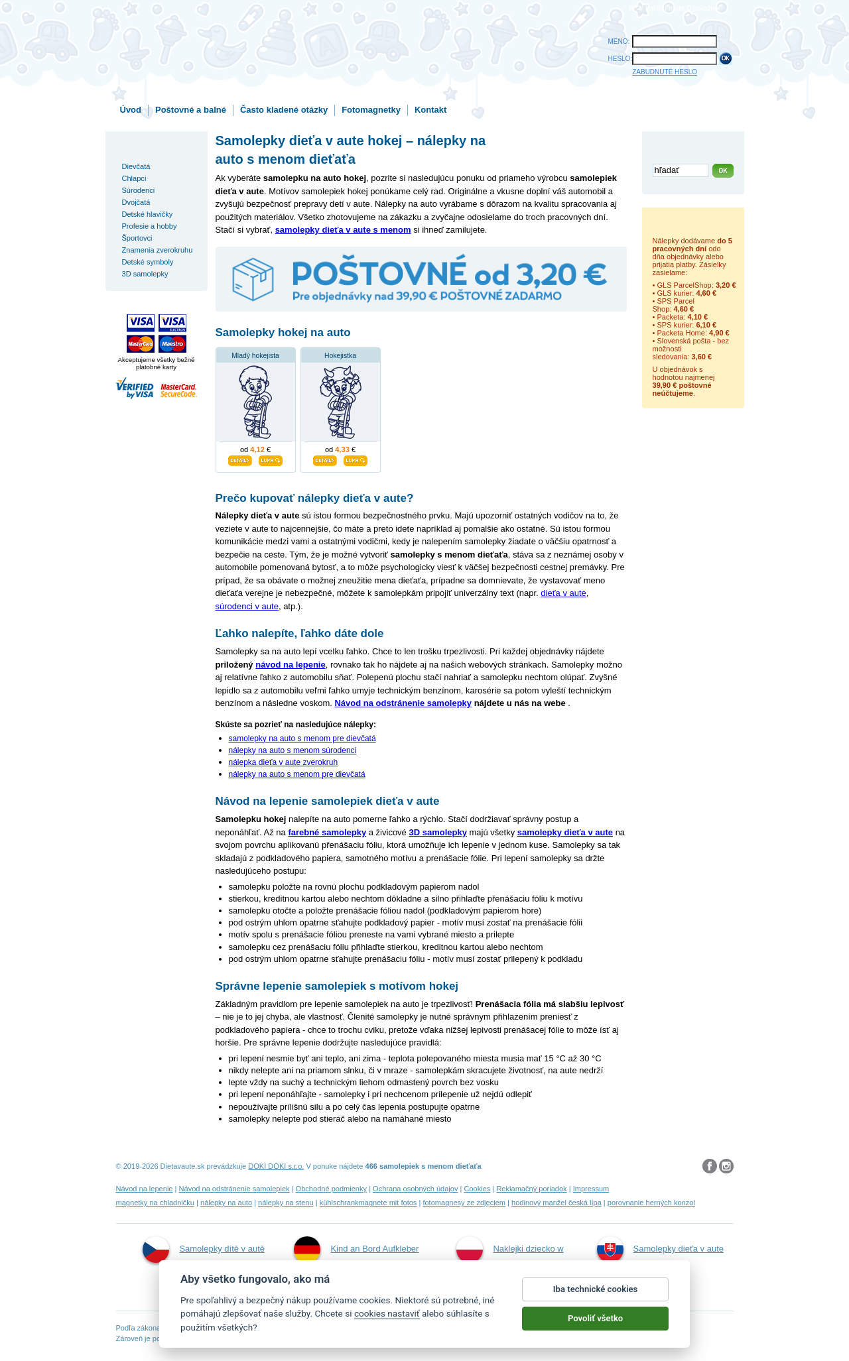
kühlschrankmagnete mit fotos (368, 1203)
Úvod (131, 110)
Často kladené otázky (284, 110)
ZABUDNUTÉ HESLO (664, 72)
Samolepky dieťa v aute (660, 1249)
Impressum (591, 1189)
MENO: (619, 41)
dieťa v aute (563, 593)
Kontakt (430, 110)
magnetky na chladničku (155, 1203)
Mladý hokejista (255, 355)
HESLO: (620, 58)
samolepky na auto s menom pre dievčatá (302, 738)
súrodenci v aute (247, 606)
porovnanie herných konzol (651, 1203)
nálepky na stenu (286, 1203)
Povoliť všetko (595, 1318)
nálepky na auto (226, 1203)
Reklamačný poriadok (531, 1189)
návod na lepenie (290, 665)
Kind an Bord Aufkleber (356, 1249)
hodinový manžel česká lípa (556, 1203)
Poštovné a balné (190, 110)
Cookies (477, 1189)
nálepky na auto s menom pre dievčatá (297, 774)
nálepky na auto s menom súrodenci (293, 750)
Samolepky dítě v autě (204, 1249)
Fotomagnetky (371, 110)
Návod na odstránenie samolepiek (234, 1189)
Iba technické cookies (595, 1289)
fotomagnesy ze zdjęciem (464, 1203)
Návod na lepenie (144, 1189)
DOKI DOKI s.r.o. (276, 1166)
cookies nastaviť (387, 1313)
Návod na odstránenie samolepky (403, 703)
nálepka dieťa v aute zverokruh (283, 762)
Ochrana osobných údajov (415, 1189)
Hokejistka (340, 355)
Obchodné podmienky (331, 1189)
